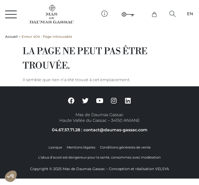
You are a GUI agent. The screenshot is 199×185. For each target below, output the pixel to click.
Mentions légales (81, 147)
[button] (172, 14)
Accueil (11, 37)
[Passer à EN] (190, 14)
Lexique (55, 147)
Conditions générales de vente (125, 147)
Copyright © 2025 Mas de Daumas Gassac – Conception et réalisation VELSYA (99, 168)
